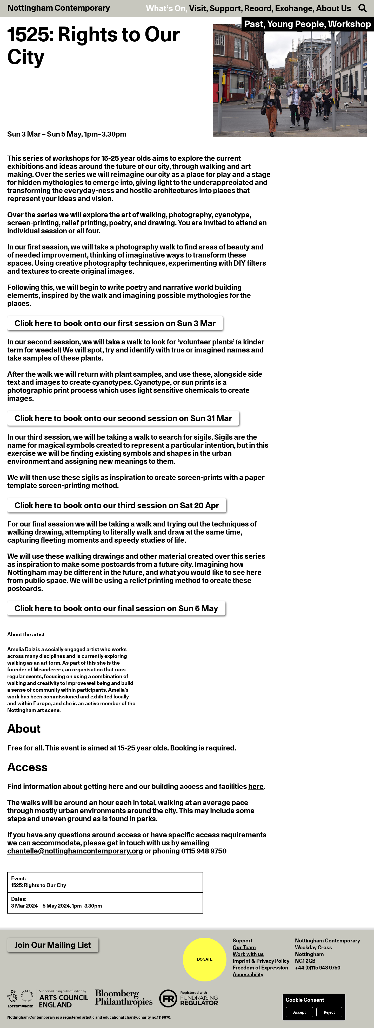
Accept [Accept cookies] (299, 1012)
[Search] (359, 8)
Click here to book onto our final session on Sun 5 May (116, 609)
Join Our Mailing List (53, 945)
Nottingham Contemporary (58, 8)
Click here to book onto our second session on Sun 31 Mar (123, 418)
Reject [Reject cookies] (329, 1012)
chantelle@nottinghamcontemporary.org (75, 851)
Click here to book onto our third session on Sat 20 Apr (117, 506)
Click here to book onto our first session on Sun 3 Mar (115, 323)
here (256, 787)
